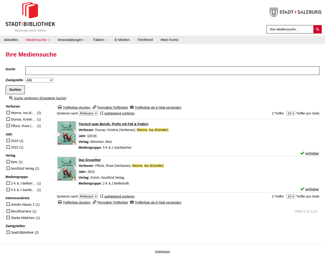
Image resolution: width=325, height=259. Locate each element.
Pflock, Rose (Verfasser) (23, 126)
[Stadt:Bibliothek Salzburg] (30, 17)
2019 (14, 141)
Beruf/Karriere (21, 211)
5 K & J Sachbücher (23, 190)
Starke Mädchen (23, 218)
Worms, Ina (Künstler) (23, 113)
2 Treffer (278, 113)
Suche (10, 69)
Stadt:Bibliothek (22, 232)
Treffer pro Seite (307, 113)
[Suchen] (317, 29)
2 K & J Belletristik (23, 183)
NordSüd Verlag (22, 168)
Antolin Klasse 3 (22, 204)
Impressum (162, 251)
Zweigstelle (14, 80)
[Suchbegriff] (289, 29)
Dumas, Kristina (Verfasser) (23, 119)
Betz (14, 162)
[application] (37, 40)
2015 (14, 147)
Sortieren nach (67, 113)
